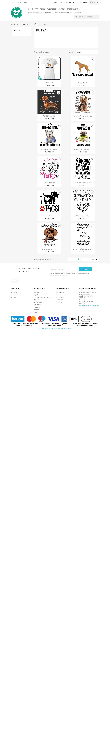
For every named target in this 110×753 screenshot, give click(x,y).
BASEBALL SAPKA (73, 9)
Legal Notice (37, 295)
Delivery (36, 292)
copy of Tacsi (49, 83)
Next (94, 259)
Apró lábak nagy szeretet (49, 249)
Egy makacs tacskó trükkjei (83, 183)
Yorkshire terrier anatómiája (83, 116)
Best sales (14, 297)
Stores (35, 312)
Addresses (60, 300)
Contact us (37, 307)
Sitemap (36, 310)
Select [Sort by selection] (87, 52)
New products (15, 295)
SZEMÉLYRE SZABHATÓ (64, 13)
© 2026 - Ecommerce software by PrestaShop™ (55, 329)
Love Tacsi (49, 216)
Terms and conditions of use (42, 297)
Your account (62, 289)
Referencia (37, 305)
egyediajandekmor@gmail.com (89, 305)
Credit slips (60, 297)
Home (30, 9)
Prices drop (14, 292)
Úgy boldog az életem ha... (49, 149)
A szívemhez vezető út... (83, 216)
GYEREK (78, 13)
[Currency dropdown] (72, 2)
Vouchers (59, 302)
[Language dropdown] (56, 2)
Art (36, 9)
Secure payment (38, 302)
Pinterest (13, 281)
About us (36, 300)
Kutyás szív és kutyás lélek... (82, 249)
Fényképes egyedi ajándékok (40, 13)
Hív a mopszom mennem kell (83, 149)
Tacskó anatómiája (49, 116)
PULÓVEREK (51, 9)
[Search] (86, 17)
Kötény (62, 9)
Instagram (17, 281)
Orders (58, 295)
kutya (17, 30)
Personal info (60, 292)
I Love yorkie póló (49, 183)
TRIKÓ (42, 9)
